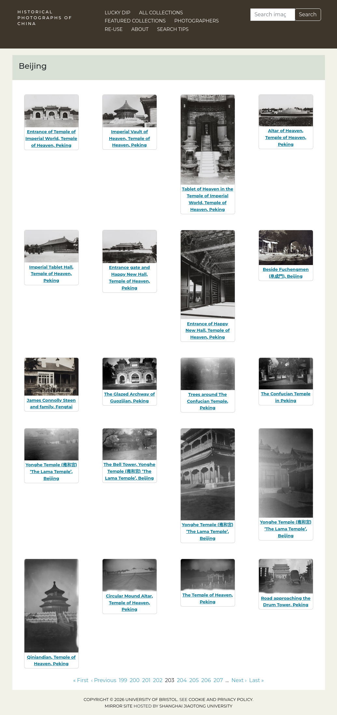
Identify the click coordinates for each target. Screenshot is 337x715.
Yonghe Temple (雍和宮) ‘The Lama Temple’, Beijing (51, 471)
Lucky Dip (118, 13)
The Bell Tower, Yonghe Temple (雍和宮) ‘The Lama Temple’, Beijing (129, 471)
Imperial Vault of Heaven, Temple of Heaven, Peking (129, 138)
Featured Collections (135, 21)
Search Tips (173, 29)
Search (308, 14)
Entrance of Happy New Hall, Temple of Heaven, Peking (208, 330)
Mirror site (119, 706)
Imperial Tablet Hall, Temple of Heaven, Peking (51, 273)
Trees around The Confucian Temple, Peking (207, 401)
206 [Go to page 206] (206, 680)
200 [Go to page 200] (134, 680)
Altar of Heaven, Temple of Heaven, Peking (285, 137)
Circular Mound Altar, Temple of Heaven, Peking (129, 602)
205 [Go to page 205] (194, 680)
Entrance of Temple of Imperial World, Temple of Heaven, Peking (51, 138)
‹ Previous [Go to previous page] (103, 680)
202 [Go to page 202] (157, 680)
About (139, 29)
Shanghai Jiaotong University (196, 706)
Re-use (114, 29)
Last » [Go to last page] (256, 680)
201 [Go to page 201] (146, 680)
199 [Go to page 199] (123, 680)
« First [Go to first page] (81, 680)
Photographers (196, 21)
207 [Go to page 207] (218, 680)
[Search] (272, 14)
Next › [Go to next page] (239, 680)
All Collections (161, 13)
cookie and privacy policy (220, 699)
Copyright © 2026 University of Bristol (130, 699)
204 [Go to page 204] (182, 680)
